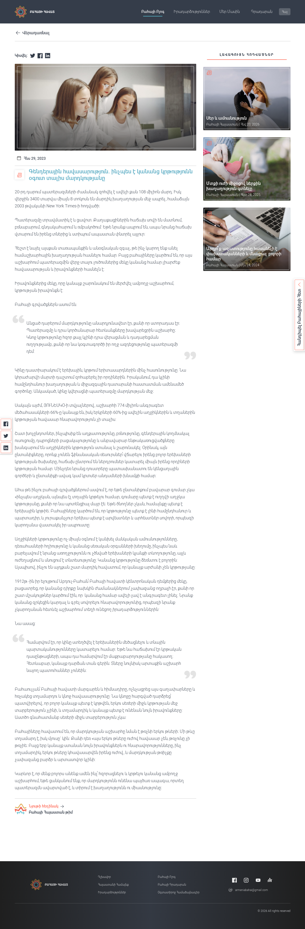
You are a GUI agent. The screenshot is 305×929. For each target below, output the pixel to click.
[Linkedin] (6, 447)
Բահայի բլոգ (152, 11)
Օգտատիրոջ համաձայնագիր (179, 892)
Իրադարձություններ (192, 11)
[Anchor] (269, 880)
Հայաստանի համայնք (113, 884)
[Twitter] (6, 436)
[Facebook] (6, 424)
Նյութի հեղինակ (46, 806)
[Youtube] (258, 880)
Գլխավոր (104, 877)
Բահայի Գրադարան (172, 884)
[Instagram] (246, 880)
